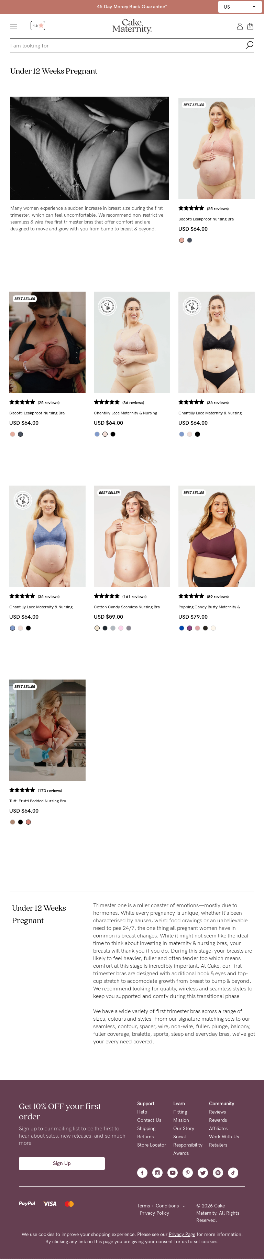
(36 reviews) (133, 402)
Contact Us (149, 1120)
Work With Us (224, 1137)
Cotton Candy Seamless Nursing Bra (127, 607)
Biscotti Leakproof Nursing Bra (206, 219)
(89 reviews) (218, 596)
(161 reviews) (134, 596)
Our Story (183, 1128)
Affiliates (218, 1128)
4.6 (38, 26)
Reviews (217, 1112)
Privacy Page (182, 1234)
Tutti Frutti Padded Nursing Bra (37, 801)
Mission (181, 1120)
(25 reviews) (218, 208)
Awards (181, 1153)
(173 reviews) (50, 790)
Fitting (180, 1112)
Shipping (146, 1128)
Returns (145, 1137)
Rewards (218, 1120)
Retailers (218, 1145)
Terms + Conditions (158, 1206)
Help (142, 1112)
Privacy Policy (154, 1213)
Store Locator (151, 1145)
